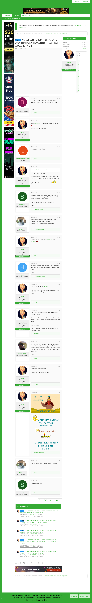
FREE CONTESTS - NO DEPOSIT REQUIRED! (31, 516)
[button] (32, 15)
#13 (59, 366)
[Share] (77, 56)
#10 (59, 284)
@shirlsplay (48, 240)
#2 (59, 98)
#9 (59, 263)
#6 (59, 192)
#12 (59, 342)
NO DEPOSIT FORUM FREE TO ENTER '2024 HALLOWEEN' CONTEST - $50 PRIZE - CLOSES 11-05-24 (38, 552)
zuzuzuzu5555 (81, 49)
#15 (59, 461)
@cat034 (33, 241)
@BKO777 (38, 123)
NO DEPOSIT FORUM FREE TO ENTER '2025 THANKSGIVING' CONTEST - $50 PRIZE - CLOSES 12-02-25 (39, 512)
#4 (59, 146)
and (78, 76)
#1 (79, 55)
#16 (59, 481)
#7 (59, 217)
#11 (59, 310)
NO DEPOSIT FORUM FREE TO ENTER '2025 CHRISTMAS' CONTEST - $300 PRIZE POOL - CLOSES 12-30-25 (38, 521)
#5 (59, 167)
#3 (59, 121)
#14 (59, 392)
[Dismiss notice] (85, 26)
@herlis (45, 286)
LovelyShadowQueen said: (40, 170)
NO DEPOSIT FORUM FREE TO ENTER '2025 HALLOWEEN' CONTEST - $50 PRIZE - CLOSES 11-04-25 (38, 531)
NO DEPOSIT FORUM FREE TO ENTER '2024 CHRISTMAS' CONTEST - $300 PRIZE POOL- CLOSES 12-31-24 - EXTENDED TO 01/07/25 (38, 541)
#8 (59, 237)
